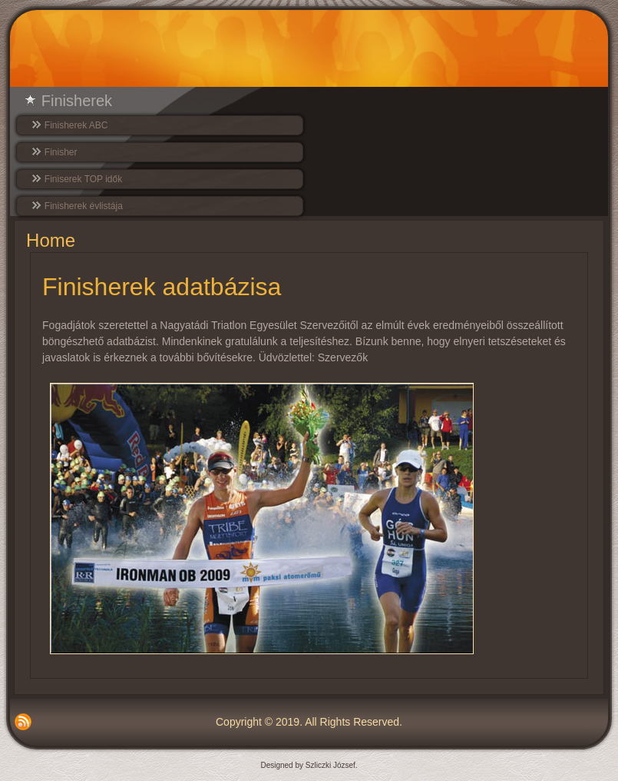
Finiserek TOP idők (83, 179)
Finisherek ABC (76, 125)
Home (50, 240)
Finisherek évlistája (84, 206)
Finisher (61, 152)
